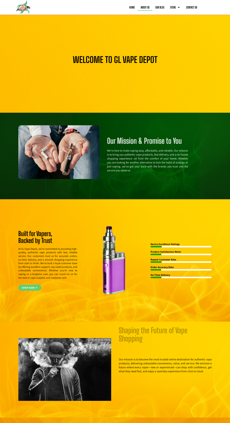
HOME (132, 7)
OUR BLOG (159, 7)
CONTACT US (191, 7)
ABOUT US (145, 7)
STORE (175, 7)
